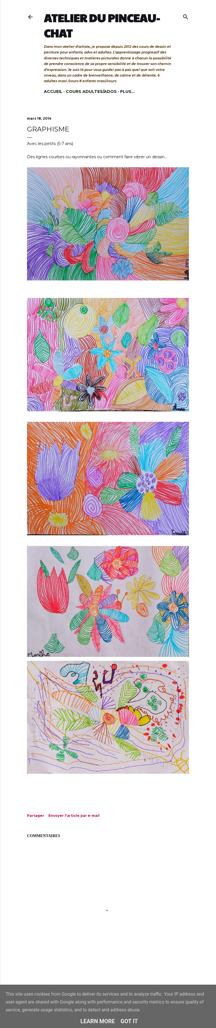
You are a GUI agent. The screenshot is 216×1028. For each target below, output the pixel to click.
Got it (129, 1021)
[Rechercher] (185, 15)
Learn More (97, 1021)
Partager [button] (35, 815)
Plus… (127, 91)
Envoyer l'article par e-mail (74, 815)
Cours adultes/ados (91, 91)
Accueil (53, 91)
